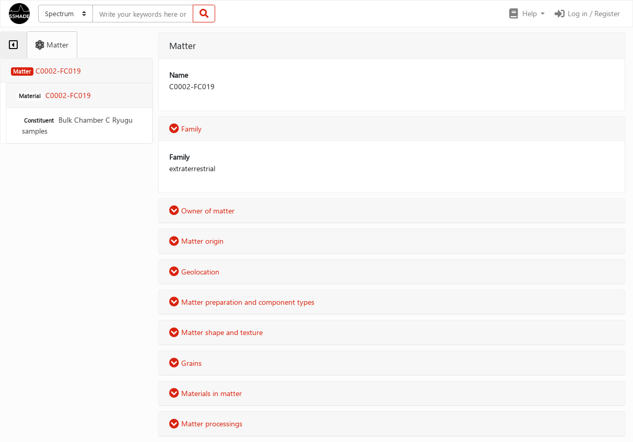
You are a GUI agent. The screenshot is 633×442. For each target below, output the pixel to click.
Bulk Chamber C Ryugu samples (77, 125)
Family (185, 129)
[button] (526, 14)
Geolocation (194, 272)
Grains (185, 363)
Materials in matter (205, 393)
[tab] (13, 44)
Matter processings (205, 423)
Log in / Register (586, 13)
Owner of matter (202, 211)
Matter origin (196, 241)
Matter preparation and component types (241, 302)
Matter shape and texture (216, 332)
